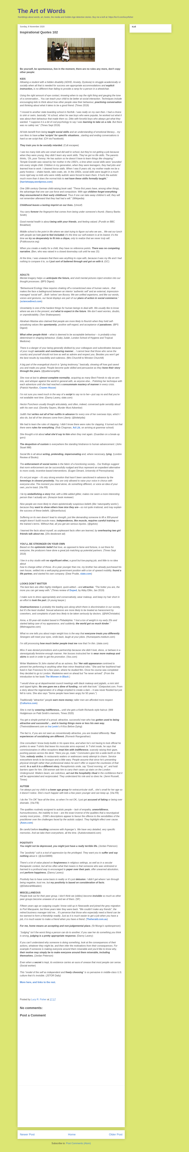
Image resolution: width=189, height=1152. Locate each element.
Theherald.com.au (97, 919)
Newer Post (27, 1134)
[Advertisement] (71, 1106)
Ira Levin (53, 726)
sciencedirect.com (31, 301)
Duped (73, 590)
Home (72, 1134)
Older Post (115, 1134)
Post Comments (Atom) (78, 1143)
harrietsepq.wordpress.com (36, 182)
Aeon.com (26, 823)
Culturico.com (29, 703)
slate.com (85, 573)
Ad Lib (76, 427)
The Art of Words (41, 11)
